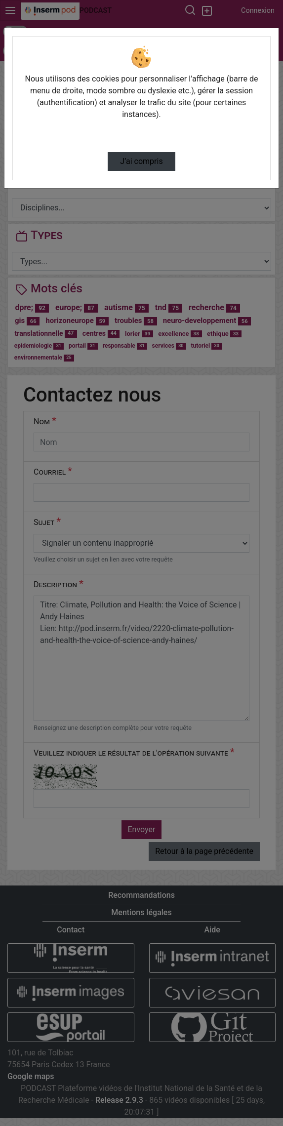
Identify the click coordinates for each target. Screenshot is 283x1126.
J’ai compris (141, 161)
